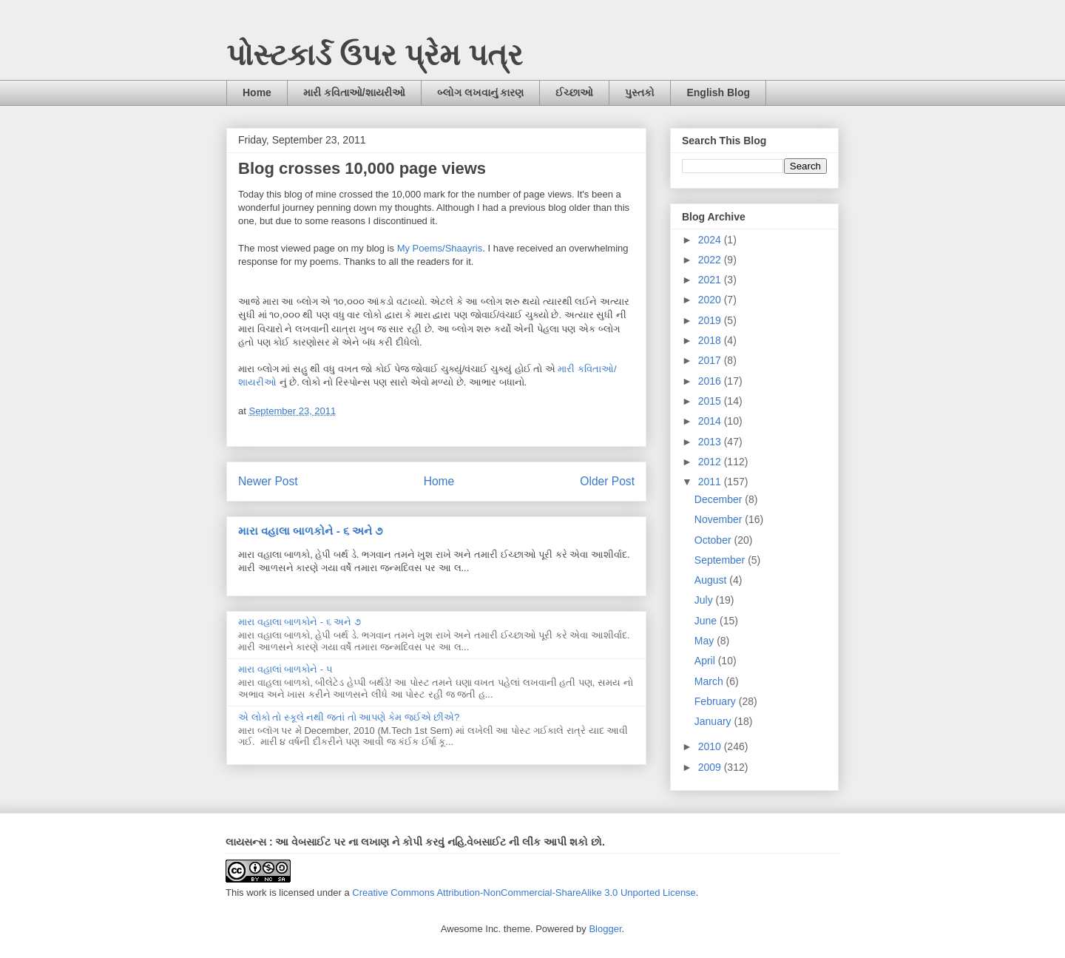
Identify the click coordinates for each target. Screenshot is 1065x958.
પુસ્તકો (640, 92)
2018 (711, 340)
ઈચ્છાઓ (574, 92)
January (714, 721)
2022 (711, 260)
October (714, 540)
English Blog (718, 92)
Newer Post (268, 481)
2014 (711, 421)
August (711, 580)
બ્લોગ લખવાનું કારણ (480, 92)
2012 (711, 462)
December (719, 499)
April (706, 661)
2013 (711, 442)
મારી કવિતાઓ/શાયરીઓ (354, 92)
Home (257, 92)
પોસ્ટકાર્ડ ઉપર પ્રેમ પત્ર (374, 54)
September (721, 560)
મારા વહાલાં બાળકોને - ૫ (285, 669)
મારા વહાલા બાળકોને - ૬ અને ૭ (310, 530)
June (707, 621)
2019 (711, 320)
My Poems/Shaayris (440, 248)
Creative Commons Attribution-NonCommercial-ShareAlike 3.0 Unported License (524, 892)
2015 (711, 401)
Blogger (605, 928)
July (705, 600)
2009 (711, 767)
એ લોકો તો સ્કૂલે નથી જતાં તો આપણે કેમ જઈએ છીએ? (348, 717)
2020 (711, 300)
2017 (711, 360)
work (256, 892)
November (719, 519)
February (716, 701)
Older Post (607, 481)
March (710, 681)
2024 (711, 240)
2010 (711, 746)
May (705, 641)
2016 (711, 381)
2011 (711, 482)
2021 (711, 280)
